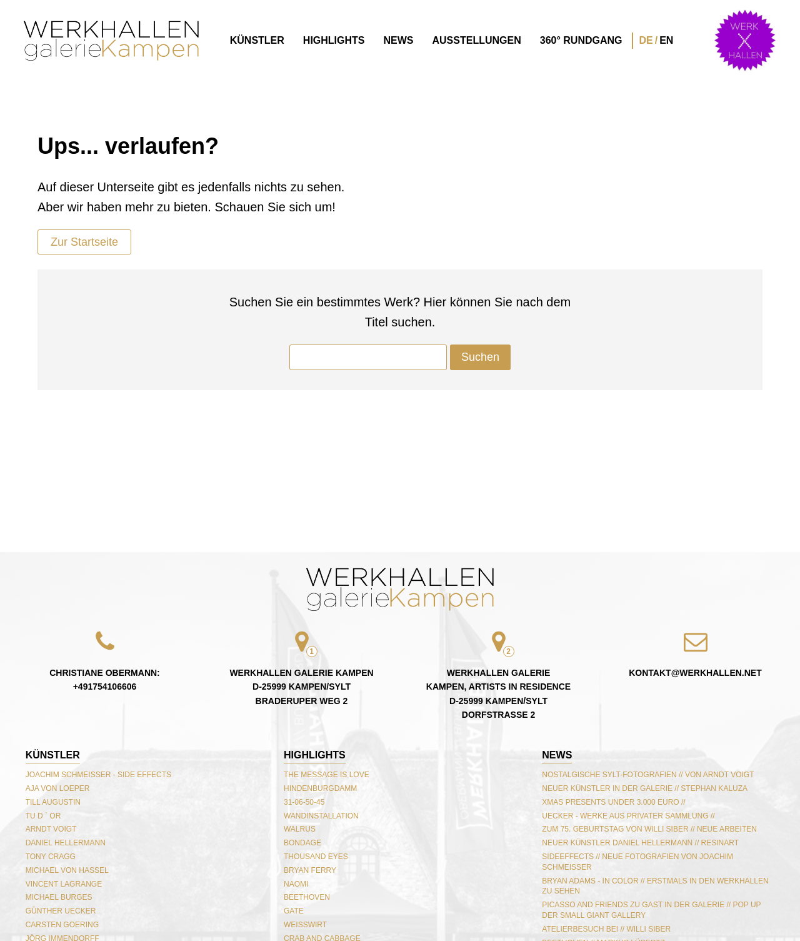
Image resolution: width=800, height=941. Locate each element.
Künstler (257, 40)
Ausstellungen (476, 40)
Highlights (334, 40)
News (399, 40)
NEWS (557, 755)
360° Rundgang (581, 40)
